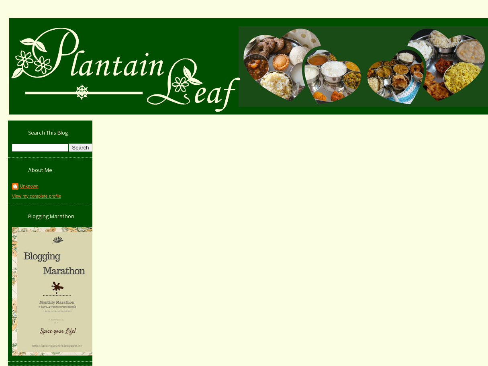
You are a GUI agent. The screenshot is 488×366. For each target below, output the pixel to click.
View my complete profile (36, 196)
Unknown (29, 186)
